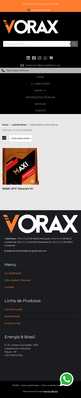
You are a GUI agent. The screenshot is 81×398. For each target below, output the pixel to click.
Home (40, 77)
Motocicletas (12, 316)
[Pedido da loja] (21, 138)
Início (5, 124)
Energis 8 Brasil (50, 391)
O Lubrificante (40, 83)
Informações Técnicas (40, 97)
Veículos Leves (13, 309)
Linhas (40, 90)
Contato (40, 110)
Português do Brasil (38, 10)
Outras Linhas (13, 323)
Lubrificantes (19, 124)
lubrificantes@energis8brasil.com (29, 250)
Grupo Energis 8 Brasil (48, 4)
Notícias (40, 104)
